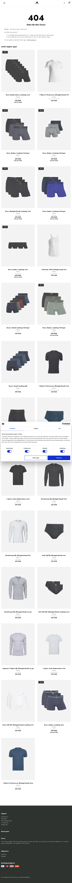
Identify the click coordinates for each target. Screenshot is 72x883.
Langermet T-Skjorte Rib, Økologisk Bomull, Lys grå (18, 668)
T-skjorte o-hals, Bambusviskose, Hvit (54, 668)
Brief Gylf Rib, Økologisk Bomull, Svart (54, 555)
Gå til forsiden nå (31, 40)
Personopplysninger (6, 821)
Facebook (3, 854)
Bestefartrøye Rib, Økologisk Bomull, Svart (54, 499)
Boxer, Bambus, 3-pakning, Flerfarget (18, 153)
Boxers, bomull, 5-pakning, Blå (18, 386)
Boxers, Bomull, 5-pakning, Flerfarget (18, 328)
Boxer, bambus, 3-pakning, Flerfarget (54, 211)
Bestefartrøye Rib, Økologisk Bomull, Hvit (18, 555)
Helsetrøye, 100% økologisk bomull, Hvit (54, 269)
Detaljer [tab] (36, 428)
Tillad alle (59, 457)
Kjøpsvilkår (4, 819)
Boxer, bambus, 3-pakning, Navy (54, 725)
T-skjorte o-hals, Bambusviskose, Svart (18, 499)
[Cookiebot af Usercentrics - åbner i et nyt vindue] (63, 424)
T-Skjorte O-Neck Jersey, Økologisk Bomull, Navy (18, 783)
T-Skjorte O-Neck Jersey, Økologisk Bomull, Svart (54, 386)
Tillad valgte (35, 457)
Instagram (3, 856)
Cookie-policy (4, 823)
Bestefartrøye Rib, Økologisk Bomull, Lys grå (18, 612)
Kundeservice (4, 817)
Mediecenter (4, 825)
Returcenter (5, 831)
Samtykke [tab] (12, 428)
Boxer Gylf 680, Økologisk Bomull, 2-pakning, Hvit (18, 725)
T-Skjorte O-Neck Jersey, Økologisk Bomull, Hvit (54, 95)
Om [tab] (60, 428)
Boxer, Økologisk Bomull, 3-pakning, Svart (18, 211)
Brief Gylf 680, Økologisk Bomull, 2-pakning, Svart (54, 612)
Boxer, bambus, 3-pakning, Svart (18, 269)
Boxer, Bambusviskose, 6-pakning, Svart (18, 95)
